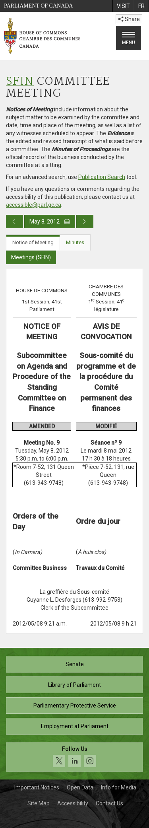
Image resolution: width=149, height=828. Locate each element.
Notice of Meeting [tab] (33, 242)
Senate (75, 664)
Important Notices (36, 787)
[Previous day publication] (14, 221)
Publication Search (101, 177)
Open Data (80, 787)
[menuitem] (123, 6)
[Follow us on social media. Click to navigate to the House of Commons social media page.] (74, 757)
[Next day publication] (84, 221)
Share (129, 19)
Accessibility (72, 803)
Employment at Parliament (74, 726)
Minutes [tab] (75, 242)
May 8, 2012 (49, 221)
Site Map (38, 803)
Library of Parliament (74, 685)
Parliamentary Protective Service (74, 705)
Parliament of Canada (38, 6)
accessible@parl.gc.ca (33, 205)
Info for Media (118, 787)
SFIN (20, 82)
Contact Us (109, 803)
